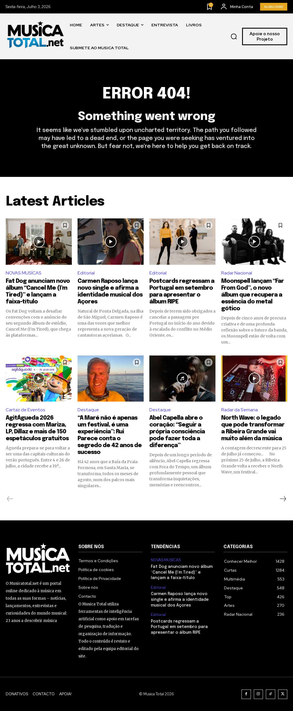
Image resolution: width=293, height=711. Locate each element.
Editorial (86, 273)
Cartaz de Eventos (25, 410)
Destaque (88, 410)
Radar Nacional (236, 273)
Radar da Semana (239, 410)
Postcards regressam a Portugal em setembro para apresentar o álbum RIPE (179, 627)
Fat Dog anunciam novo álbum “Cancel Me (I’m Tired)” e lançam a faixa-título (182, 572)
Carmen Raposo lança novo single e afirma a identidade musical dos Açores (180, 599)
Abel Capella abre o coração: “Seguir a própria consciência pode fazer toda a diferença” (177, 432)
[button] (234, 36)
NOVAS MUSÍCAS (23, 273)
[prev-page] (10, 499)
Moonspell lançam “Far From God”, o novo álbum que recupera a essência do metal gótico (252, 295)
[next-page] (282, 499)
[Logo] (36, 36)
